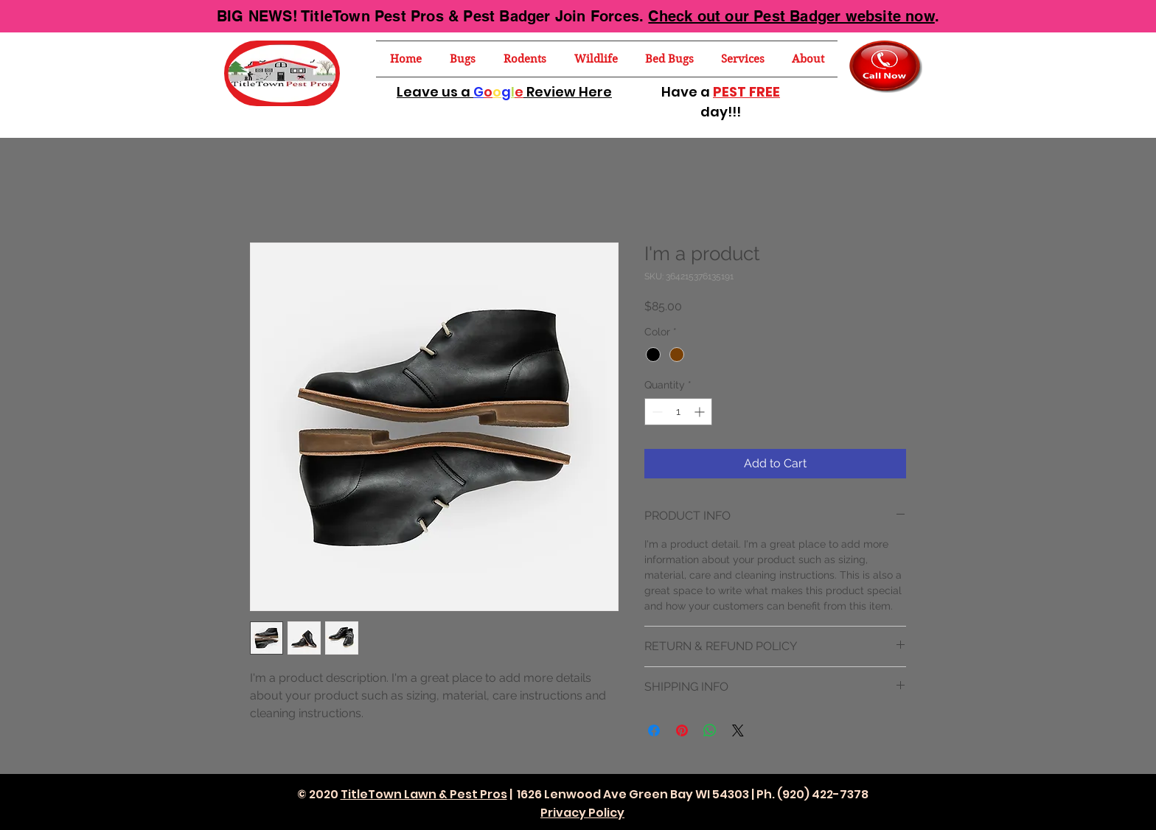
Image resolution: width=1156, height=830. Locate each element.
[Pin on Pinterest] (682, 730)
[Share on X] (738, 730)
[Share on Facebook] (654, 730)
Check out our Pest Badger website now (791, 16)
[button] (463, 59)
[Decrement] (656, 412)
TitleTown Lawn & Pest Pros (424, 794)
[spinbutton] (678, 412)
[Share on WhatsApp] (710, 730)
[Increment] (701, 412)
